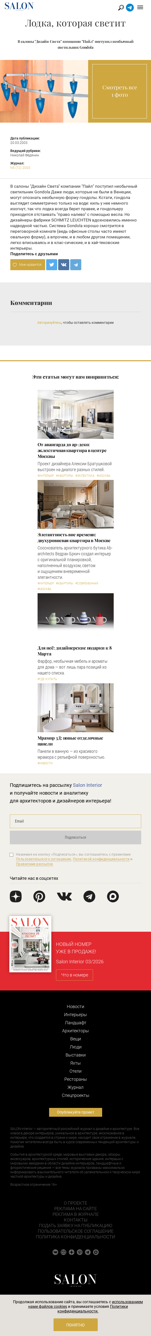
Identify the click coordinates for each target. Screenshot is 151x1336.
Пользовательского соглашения (43, 859)
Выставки (76, 1054)
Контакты (75, 1219)
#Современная (86, 583)
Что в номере (74, 974)
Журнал (75, 1087)
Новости (75, 1006)
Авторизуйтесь (49, 323)
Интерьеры (75, 1014)
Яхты (75, 1063)
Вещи (75, 1038)
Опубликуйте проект (75, 1112)
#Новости (45, 763)
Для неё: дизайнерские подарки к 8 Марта (75, 651)
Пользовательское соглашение (75, 1231)
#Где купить (47, 679)
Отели (75, 1071)
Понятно (75, 1325)
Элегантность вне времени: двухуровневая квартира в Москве (74, 537)
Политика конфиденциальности (75, 1236)
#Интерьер (46, 475)
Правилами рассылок (34, 864)
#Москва (103, 475)
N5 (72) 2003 (20, 168)
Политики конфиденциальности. (92, 1308)
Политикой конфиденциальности (101, 859)
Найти (121, 8)
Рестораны (75, 1079)
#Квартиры (64, 475)
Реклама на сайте (75, 1208)
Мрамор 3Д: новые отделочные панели (70, 741)
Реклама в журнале (76, 1214)
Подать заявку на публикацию (75, 1225)
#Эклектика (85, 475)
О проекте (75, 1203)
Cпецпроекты (75, 1095)
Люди (76, 1046)
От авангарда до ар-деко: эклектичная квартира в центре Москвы (72, 450)
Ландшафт (75, 1022)
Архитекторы (75, 1030)
